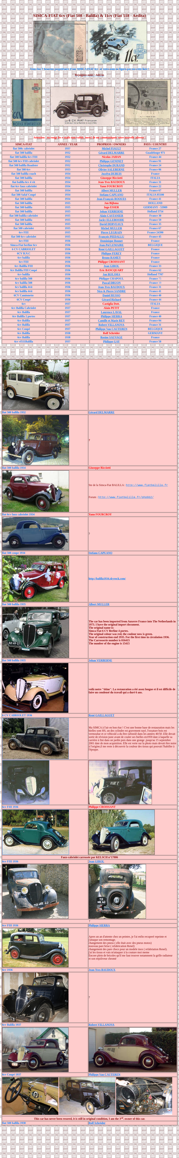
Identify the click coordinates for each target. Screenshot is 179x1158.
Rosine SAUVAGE (111, 337)
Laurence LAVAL (111, 312)
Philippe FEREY (111, 253)
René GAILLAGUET (111, 249)
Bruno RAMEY (111, 257)
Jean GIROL (96, 861)
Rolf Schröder (97, 1122)
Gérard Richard (111, 299)
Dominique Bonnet (111, 240)
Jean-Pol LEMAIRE (111, 245)
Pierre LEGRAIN (111, 232)
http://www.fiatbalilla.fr (147, 485)
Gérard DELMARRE (111, 152)
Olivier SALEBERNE (111, 169)
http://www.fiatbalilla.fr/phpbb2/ (126, 497)
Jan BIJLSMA (111, 274)
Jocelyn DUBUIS (111, 173)
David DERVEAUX (111, 224)
